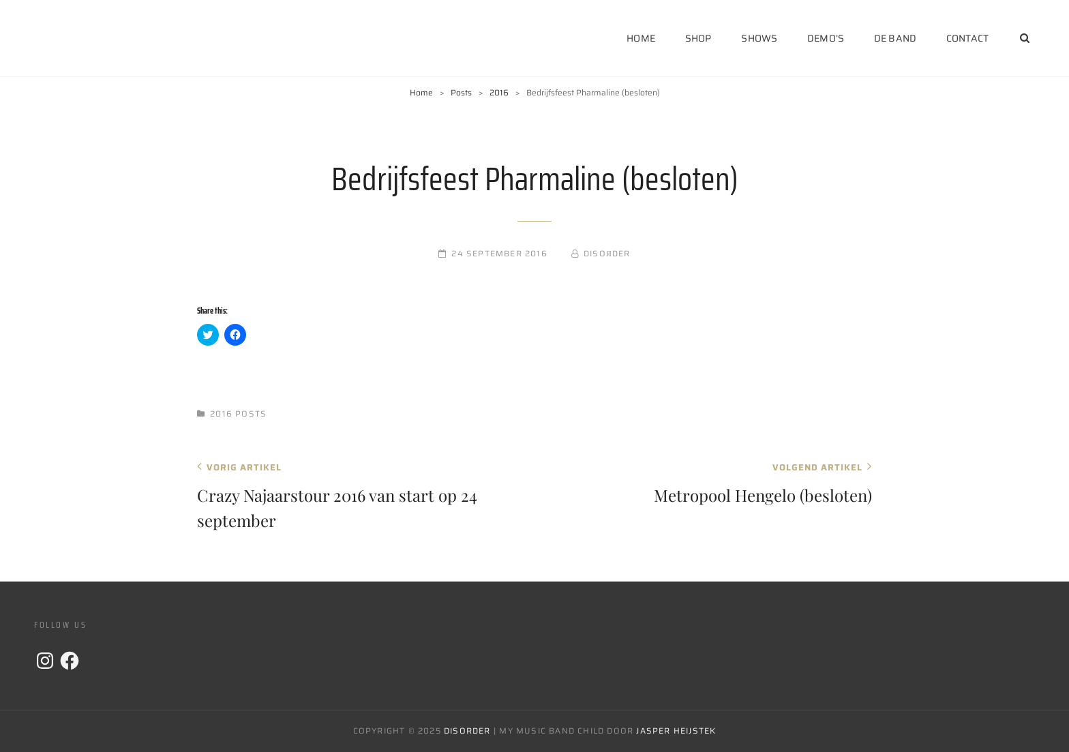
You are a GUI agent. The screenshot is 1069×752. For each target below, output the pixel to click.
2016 (499, 92)
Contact (967, 38)
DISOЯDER (607, 253)
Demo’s (825, 38)
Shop (698, 38)
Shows (759, 38)
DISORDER (467, 730)
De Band (895, 38)
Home (641, 38)
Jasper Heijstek (676, 730)
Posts (461, 92)
